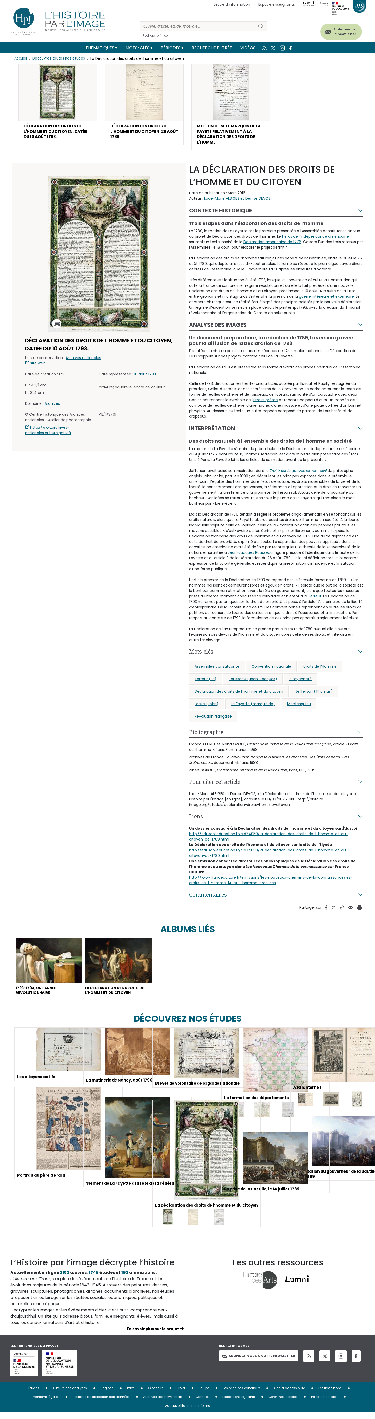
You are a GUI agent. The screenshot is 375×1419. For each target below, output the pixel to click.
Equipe (204, 1394)
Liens (196, 820)
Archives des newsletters (162, 1403)
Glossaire (155, 1394)
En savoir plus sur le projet (153, 1335)
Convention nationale (271, 670)
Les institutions (330, 1394)
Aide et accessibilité (289, 1394)
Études (33, 1394)
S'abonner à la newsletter (339, 30)
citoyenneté (300, 682)
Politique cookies (324, 1403)
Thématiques (99, 48)
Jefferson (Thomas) (314, 695)
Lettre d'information (232, 4)
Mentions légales (46, 1403)
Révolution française (213, 719)
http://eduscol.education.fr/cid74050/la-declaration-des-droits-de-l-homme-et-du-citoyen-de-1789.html (268, 840)
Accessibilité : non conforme (187, 1412)
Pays (131, 1394)
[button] (57, 106)
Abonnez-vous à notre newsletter (258, 1362)
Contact (202, 1403)
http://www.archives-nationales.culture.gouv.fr (48, 433)
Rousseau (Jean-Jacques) (253, 682)
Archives (52, 407)
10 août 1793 (145, 377)
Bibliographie (206, 735)
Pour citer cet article (214, 785)
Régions (107, 1394)
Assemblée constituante (217, 670)
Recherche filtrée (212, 48)
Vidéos (247, 48)
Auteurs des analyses (70, 1394)
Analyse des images (218, 328)
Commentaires (208, 898)
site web (37, 366)
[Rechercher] (197, 26)
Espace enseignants (276, 4)
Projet (181, 1394)
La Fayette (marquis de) (253, 707)
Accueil (21, 58)
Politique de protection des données (101, 1403)
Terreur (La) (205, 682)
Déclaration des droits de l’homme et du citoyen (239, 695)
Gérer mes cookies (283, 1403)
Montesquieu (299, 707)
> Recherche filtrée (154, 35)
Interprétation (212, 432)
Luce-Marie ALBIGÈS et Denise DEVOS (237, 202)
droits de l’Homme (320, 670)
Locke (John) (206, 707)
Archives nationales (83, 361)
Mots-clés (137, 48)
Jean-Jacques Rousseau (250, 556)
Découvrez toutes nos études (60, 58)
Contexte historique (220, 214)
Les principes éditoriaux (241, 1394)
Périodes (170, 48)
